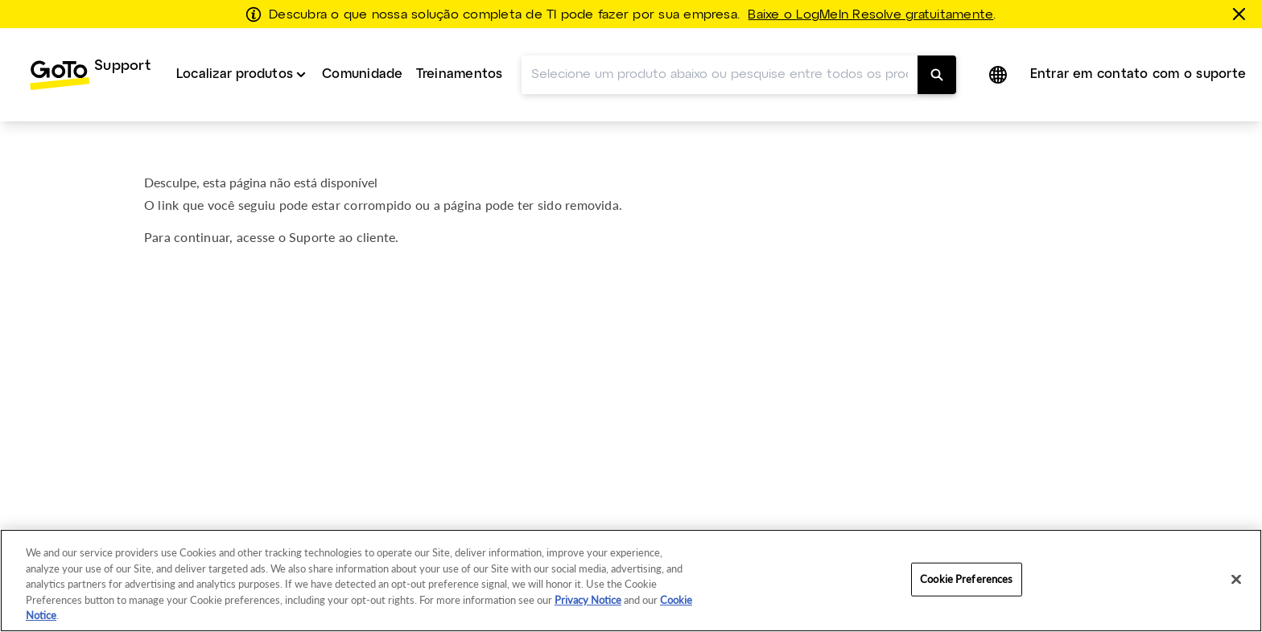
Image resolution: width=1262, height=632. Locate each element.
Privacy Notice (588, 599)
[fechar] (1242, 13)
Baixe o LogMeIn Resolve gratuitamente (870, 15)
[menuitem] (90, 75)
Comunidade (362, 74)
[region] (631, 580)
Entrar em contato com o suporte (1138, 74)
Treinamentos (459, 74)
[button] (999, 74)
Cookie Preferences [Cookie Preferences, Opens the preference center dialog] (966, 578)
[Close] (1236, 579)
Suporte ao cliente (342, 236)
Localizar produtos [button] (234, 74)
